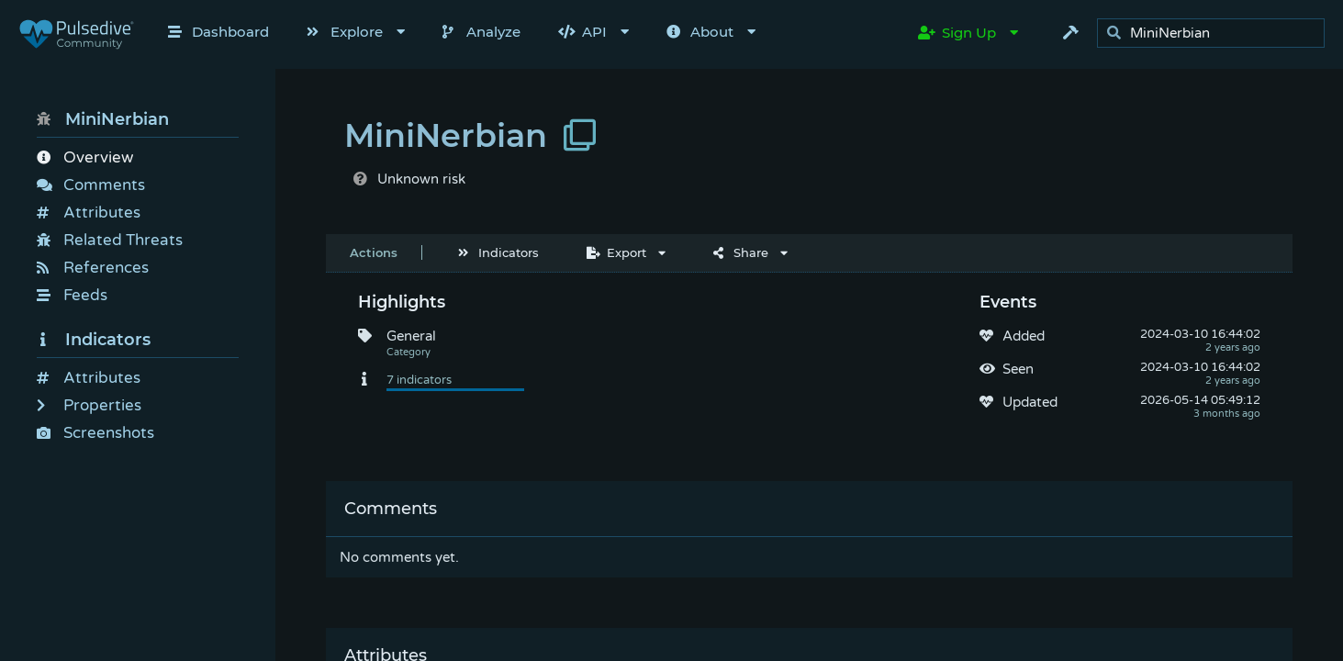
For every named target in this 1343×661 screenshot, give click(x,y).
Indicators (94, 340)
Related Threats (110, 240)
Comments (91, 185)
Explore (345, 31)
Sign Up (957, 32)
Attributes (88, 212)
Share (740, 252)
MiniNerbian (103, 119)
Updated (1030, 402)
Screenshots (95, 433)
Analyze (481, 31)
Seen (1018, 369)
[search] (1216, 33)
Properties (89, 405)
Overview (85, 157)
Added (1023, 336)
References (93, 267)
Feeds (72, 295)
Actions (373, 252)
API (582, 31)
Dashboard (218, 31)
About (699, 31)
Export (616, 252)
